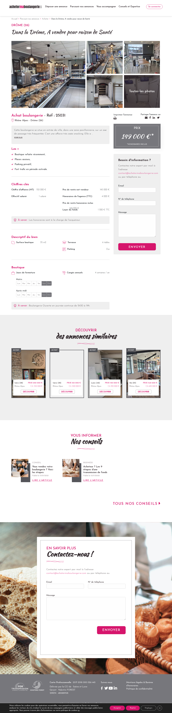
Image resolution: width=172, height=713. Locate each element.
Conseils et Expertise (129, 6)
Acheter (45, 19)
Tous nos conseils (135, 504)
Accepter (116, 708)
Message (137, 226)
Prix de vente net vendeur (75, 190)
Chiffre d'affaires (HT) (22, 190)
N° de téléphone (137, 203)
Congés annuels (72, 272)
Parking (68, 249)
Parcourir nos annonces (82, 6)
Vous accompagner (106, 6)
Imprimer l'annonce (124, 118)
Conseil (36, 463)
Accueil (14, 19)
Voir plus (18, 137)
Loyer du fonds (70, 210)
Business (88, 463)
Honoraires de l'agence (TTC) (77, 196)
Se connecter (154, 7)
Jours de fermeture (23, 272)
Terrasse (69, 242)
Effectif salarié (19, 196)
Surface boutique (22, 242)
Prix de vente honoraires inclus (77, 203)
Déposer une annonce (56, 6)
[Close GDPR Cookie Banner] (159, 708)
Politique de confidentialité (139, 689)
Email (137, 190)
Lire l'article (42, 480)
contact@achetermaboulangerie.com (138, 173)
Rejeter (132, 708)
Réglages (148, 708)
